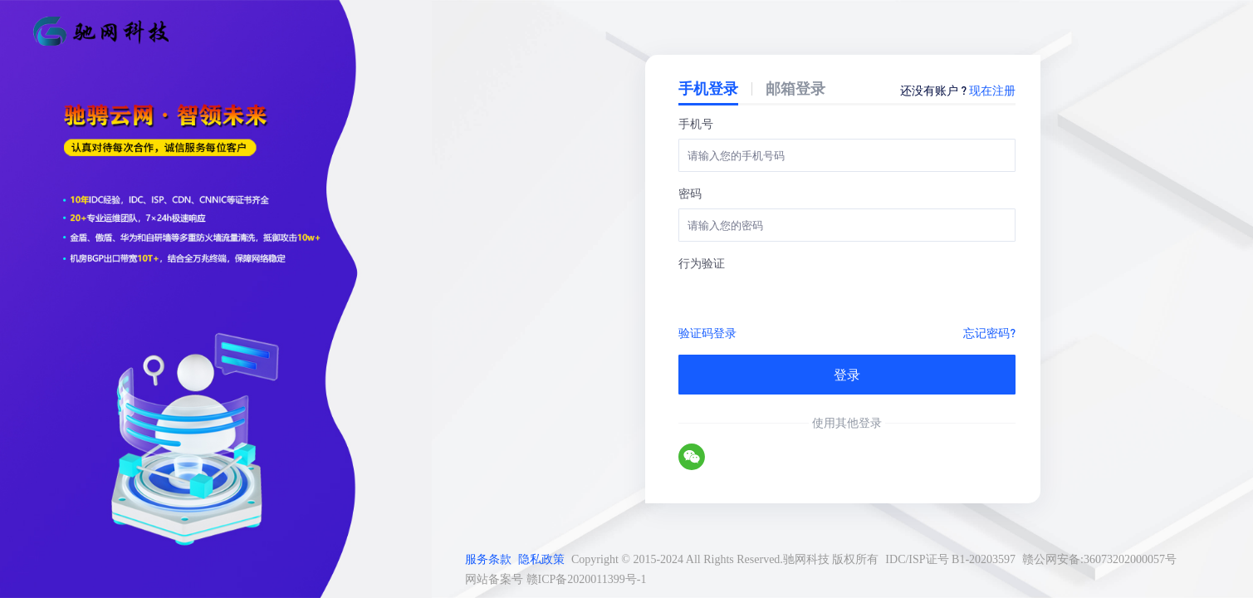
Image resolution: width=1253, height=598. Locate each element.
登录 (847, 374)
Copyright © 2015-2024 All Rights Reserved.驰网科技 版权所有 (725, 559)
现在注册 (992, 89)
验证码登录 (707, 332)
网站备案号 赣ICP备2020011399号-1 (555, 579)
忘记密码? (989, 332)
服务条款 (488, 559)
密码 (690, 192)
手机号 (695, 122)
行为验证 (701, 262)
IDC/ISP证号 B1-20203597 (950, 559)
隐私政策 (541, 559)
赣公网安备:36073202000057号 (1099, 559)
